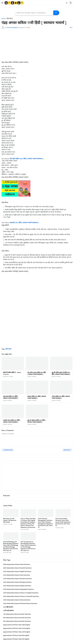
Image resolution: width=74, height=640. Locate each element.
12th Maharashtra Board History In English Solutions (20, 593)
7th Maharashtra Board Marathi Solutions (17, 614)
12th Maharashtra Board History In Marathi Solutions (21, 596)
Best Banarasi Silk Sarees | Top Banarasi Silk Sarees (9, 520)
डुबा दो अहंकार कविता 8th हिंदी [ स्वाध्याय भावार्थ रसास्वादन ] (36, 421)
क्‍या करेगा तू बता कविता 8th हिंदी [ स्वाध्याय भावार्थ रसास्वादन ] (36, 373)
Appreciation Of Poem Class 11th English (16, 628)
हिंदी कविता (10, 18)
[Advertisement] (37, 44)
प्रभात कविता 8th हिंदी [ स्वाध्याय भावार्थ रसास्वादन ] (61, 397)
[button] (2, 2)
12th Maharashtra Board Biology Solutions (17, 582)
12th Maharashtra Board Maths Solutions (16, 600)
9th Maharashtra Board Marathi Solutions (17, 621)
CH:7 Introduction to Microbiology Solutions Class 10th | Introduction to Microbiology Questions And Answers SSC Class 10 (28, 546)
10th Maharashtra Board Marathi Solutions (17, 568)
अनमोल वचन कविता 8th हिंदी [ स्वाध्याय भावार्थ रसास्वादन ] (11, 421)
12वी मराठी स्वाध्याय (8, 610)
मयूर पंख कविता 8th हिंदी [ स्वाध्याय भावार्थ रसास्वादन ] (10, 397)
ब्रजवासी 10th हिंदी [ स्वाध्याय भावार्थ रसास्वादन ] (24, 222)
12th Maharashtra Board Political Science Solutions (20, 603)
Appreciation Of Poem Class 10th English (16, 625)
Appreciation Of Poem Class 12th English (16, 632)
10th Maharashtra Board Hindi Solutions (16, 564)
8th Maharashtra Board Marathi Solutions (17, 617)
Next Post (67, 450)
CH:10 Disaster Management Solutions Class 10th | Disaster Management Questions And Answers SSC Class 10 (45, 523)
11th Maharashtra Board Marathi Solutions (17, 578)
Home (3, 18)
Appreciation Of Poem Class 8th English (16, 635)
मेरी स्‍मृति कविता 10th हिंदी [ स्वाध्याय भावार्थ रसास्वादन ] (26, 159)
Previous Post (8, 450)
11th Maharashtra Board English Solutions (17, 571)
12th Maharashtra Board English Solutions (17, 586)
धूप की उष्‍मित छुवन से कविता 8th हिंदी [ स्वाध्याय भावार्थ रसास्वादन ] (61, 373)
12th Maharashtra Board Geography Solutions (18, 589)
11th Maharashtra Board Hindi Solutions (16, 575)
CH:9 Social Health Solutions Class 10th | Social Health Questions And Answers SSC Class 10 (62, 522)
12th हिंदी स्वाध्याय (8, 607)
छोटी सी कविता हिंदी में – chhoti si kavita (12, 373)
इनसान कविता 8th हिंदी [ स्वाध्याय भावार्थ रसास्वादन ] (36, 397)
